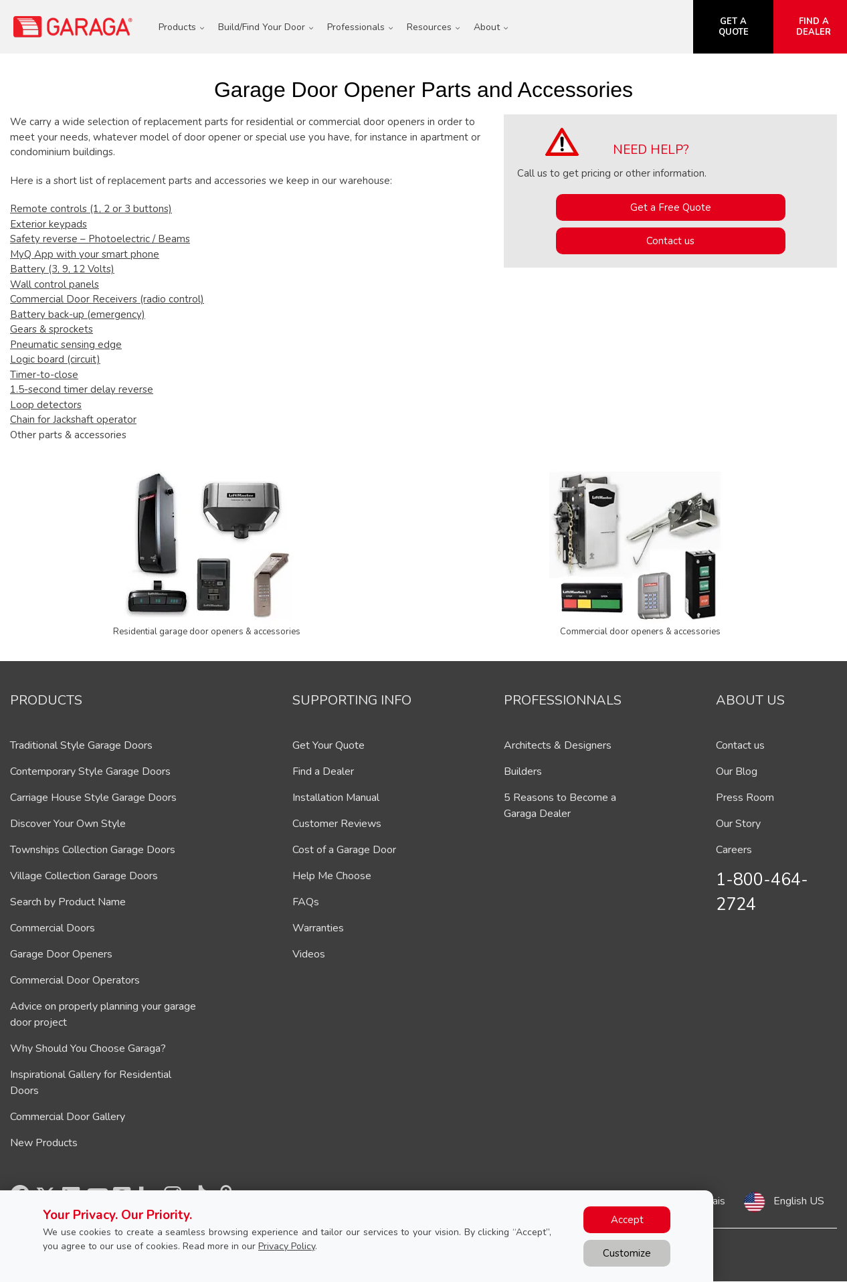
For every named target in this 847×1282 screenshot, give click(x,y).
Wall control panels (54, 284)
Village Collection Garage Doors (84, 875)
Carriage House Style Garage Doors (93, 797)
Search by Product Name (68, 902)
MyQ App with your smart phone (84, 254)
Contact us (670, 241)
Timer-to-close (44, 374)
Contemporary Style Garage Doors (90, 771)
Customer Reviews (336, 823)
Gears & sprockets (51, 329)
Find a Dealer (323, 771)
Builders (523, 771)
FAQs (305, 902)
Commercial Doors (52, 928)
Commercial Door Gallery (67, 1116)
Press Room (745, 797)
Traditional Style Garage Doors (81, 745)
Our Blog (736, 771)
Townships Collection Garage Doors (92, 849)
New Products (44, 1142)
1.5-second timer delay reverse (81, 389)
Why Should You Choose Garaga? (88, 1048)
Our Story (738, 823)
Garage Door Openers (61, 954)
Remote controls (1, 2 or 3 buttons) (91, 208)
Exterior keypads (48, 224)
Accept (627, 1219)
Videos (308, 954)
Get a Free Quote (670, 207)
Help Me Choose (331, 875)
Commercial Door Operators (75, 980)
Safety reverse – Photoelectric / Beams (100, 239)
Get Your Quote (328, 745)
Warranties (318, 928)
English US (798, 1201)
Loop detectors (46, 404)
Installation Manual (335, 797)
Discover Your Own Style (68, 823)
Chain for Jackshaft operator (73, 419)
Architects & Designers (557, 745)
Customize (627, 1253)
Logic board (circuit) (55, 359)
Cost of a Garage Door (344, 849)
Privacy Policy (286, 1246)
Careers (734, 849)
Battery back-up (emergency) (77, 314)
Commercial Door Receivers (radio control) (107, 299)
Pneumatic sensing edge (66, 344)
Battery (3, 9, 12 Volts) (62, 269)
